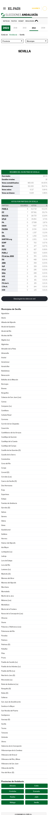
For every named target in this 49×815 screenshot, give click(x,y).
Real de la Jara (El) (8, 675)
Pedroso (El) (5, 644)
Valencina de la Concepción (11, 746)
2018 (15, 28)
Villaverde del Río (7, 768)
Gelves (3, 512)
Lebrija (3, 556)
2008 (43, 28)
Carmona (4, 419)
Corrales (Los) (6, 477)
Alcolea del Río (6, 335)
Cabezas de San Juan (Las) (11, 397)
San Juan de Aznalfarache (11, 702)
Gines (3, 525)
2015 (24, 28)
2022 (6, 27)
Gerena (4, 516)
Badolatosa (5, 371)
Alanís (3, 318)
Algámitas (5, 344)
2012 (34, 28)
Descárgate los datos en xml (24, 299)
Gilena (3, 521)
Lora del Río (5, 565)
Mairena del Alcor (7, 578)
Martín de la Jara (7, 596)
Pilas (3, 653)
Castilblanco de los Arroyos (11, 433)
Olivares (4, 618)
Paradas (4, 636)
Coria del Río (6, 463)
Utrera (3, 742)
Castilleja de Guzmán (9, 437)
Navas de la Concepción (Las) (12, 614)
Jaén (36, 797)
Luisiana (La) (6, 569)
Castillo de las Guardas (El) (11, 450)
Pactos (14, 21)
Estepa (3, 499)
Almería (13, 786)
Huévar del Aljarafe (8, 543)
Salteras (4, 697)
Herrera (4, 539)
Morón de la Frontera (9, 609)
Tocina (3, 728)
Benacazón (5, 375)
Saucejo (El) (5, 719)
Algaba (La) (5, 340)
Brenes (4, 388)
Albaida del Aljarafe (8, 322)
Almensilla (5, 353)
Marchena (5, 587)
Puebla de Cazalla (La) (9, 662)
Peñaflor (4, 649)
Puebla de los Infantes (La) (11, 667)
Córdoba (12, 791)
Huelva (12, 797)
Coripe (3, 468)
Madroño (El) (6, 574)
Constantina (5, 459)
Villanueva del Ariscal (9, 755)
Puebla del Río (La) (8, 671)
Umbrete (4, 737)
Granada (36, 791)
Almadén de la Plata (8, 349)
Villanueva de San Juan (9, 764)
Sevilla (3, 724)
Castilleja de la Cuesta (9, 441)
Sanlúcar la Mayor (8, 706)
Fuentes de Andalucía (9, 503)
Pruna (3, 658)
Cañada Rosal (6, 415)
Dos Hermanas (6, 486)
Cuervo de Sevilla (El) (9, 481)
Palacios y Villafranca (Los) (11, 627)
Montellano (5, 605)
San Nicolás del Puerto (9, 711)
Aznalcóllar (5, 366)
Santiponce (5, 715)
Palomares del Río (8, 631)
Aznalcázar (5, 362)
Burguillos (5, 393)
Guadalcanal (5, 530)
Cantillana (5, 411)
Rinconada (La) (6, 680)
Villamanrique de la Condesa (11, 750)
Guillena (4, 534)
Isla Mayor (5, 547)
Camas (3, 402)
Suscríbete (36, 8)
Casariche (5, 428)
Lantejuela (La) (6, 552)
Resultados (29, 21)
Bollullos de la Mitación (9, 380)
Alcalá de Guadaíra (8, 327)
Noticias (6, 21)
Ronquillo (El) (6, 689)
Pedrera (4, 640)
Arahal (3, 358)
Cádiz (36, 786)
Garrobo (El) (5, 508)
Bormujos (4, 384)
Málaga (12, 802)
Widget (21, 21)
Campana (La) (6, 406)
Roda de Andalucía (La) (9, 684)
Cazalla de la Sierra (8, 455)
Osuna (3, 622)
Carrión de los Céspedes (10, 424)
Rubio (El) (4, 693)
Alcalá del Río (6, 331)
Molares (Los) (6, 600)
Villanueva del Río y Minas (10, 759)
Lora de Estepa (6, 561)
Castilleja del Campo (8, 446)
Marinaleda (5, 591)
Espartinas (5, 494)
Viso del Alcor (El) (7, 772)
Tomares (4, 733)
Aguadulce (5, 313)
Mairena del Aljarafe (8, 583)
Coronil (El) (5, 472)
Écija (3, 490)
